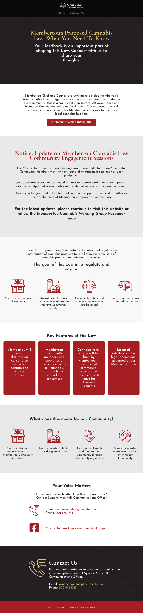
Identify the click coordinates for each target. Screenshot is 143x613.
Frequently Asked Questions (71, 122)
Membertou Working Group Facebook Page (76, 528)
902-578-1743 (64, 512)
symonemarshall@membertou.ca (77, 509)
